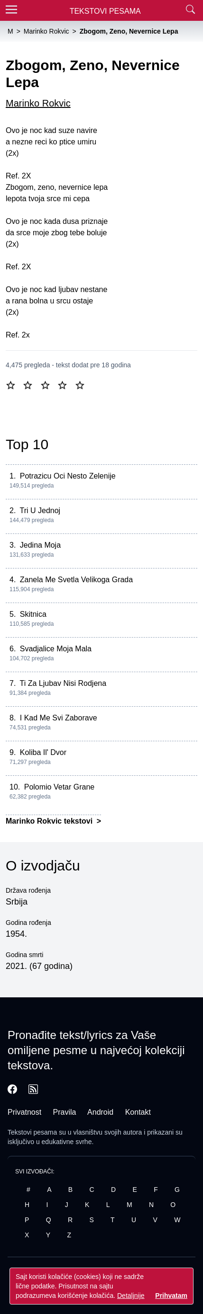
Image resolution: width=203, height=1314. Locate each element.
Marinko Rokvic (38, 103)
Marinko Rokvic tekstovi (50, 821)
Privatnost (24, 1112)
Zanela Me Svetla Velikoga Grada (76, 580)
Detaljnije (131, 1295)
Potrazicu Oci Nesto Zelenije (68, 476)
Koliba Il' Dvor (43, 752)
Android (100, 1112)
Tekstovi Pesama (105, 11)
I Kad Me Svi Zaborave (58, 718)
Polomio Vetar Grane (59, 787)
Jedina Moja (40, 545)
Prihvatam (171, 1295)
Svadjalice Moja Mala (56, 649)
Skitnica (33, 614)
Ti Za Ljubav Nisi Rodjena (63, 683)
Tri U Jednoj (40, 510)
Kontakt (138, 1112)
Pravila (64, 1112)
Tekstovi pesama (32, 1132)
